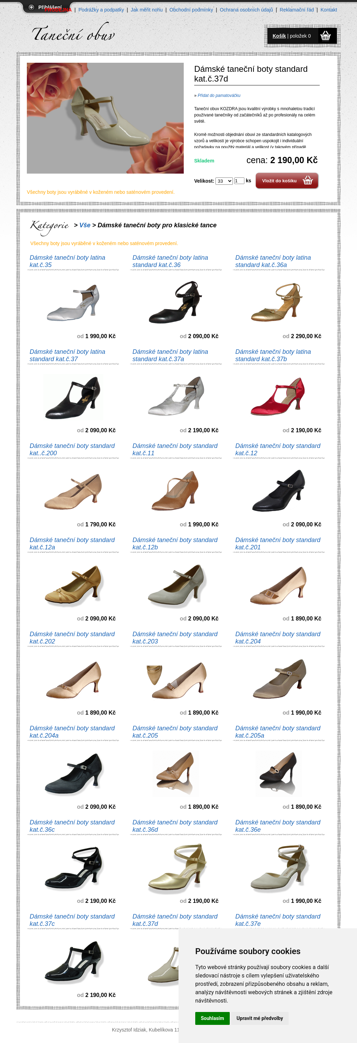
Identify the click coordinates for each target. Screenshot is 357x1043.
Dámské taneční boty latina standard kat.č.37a (170, 355)
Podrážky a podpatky (101, 10)
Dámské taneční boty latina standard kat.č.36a (273, 261)
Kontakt (329, 10)
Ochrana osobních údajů (246, 10)
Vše (85, 225)
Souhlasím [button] (212, 1018)
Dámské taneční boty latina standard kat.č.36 (170, 261)
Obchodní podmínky (191, 10)
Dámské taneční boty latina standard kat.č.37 (67, 355)
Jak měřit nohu (147, 10)
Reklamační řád (297, 10)
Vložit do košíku (279, 180)
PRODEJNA (58, 10)
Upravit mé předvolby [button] (260, 1018)
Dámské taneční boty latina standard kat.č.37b (273, 355)
